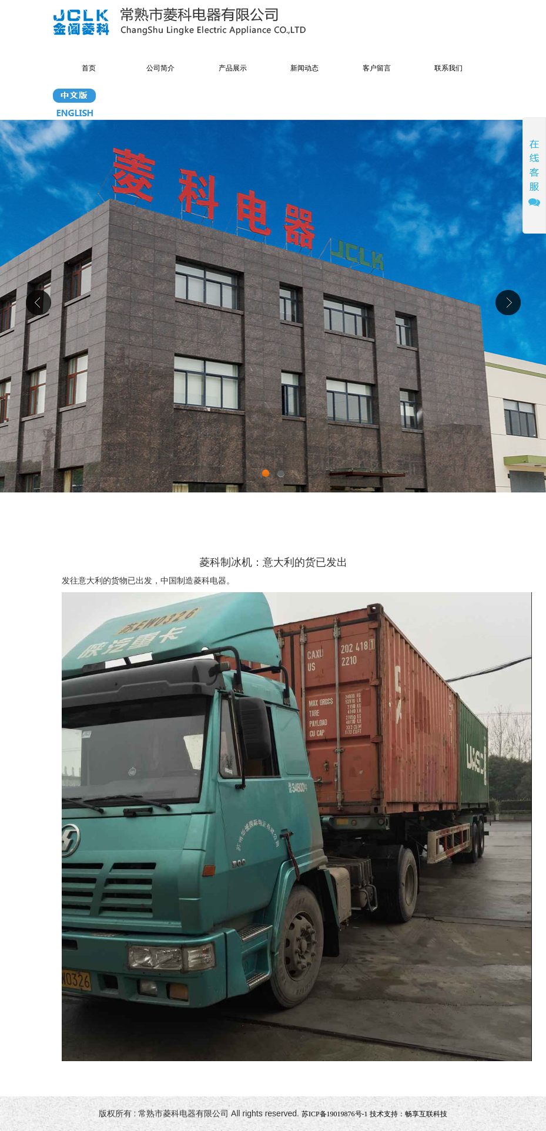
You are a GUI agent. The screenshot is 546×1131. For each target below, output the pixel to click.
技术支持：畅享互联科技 (408, 1114)
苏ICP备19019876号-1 (335, 1114)
